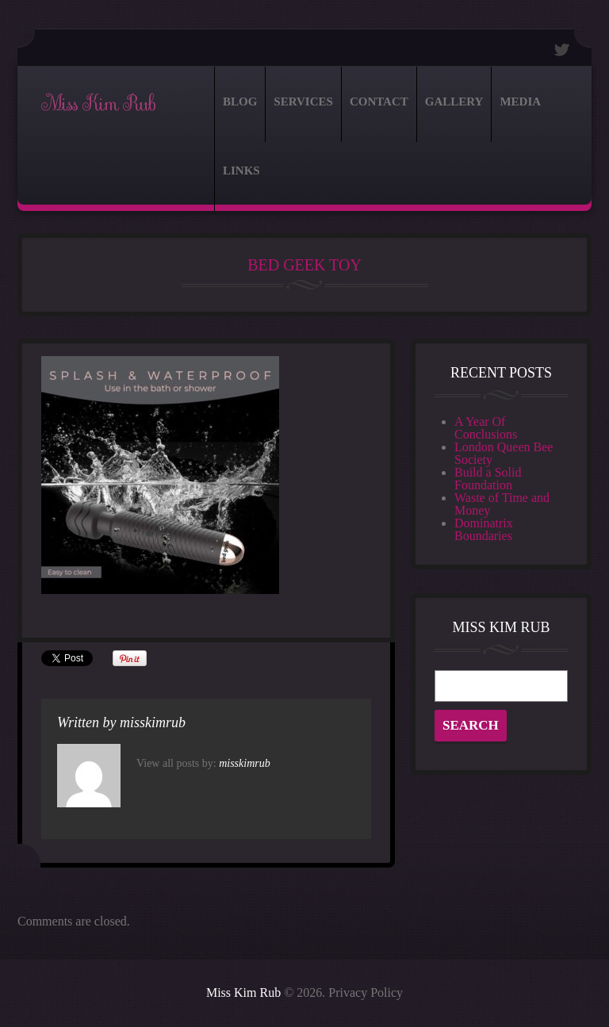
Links (241, 170)
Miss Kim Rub (97, 103)
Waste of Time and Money (502, 504)
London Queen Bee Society (503, 453)
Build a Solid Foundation (487, 479)
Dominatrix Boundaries (483, 529)
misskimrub (153, 722)
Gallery (454, 101)
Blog (240, 101)
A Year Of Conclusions (485, 428)
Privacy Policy (365, 992)
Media (520, 101)
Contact (379, 101)
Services (303, 101)
